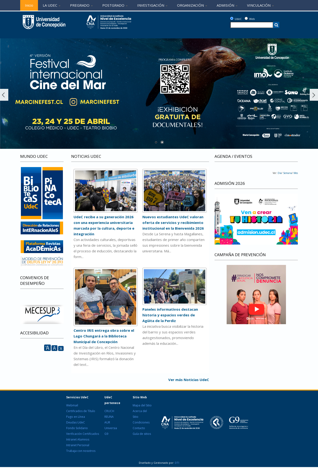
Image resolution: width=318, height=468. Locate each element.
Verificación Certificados (82, 434)
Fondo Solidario (77, 428)
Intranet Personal (77, 445)
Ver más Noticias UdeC (188, 379)
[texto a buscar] (251, 25)
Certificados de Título (80, 411)
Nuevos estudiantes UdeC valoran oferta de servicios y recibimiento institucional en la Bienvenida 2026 (173, 222)
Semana (287, 173)
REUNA (109, 417)
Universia (110, 428)
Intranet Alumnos (77, 439)
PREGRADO (81, 5)
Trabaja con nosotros (80, 451)
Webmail (72, 405)
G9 (106, 434)
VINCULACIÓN (260, 5)
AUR (107, 422)
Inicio (29, 5)
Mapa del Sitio (142, 405)
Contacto (139, 428)
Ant (4, 95)
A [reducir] (61, 348)
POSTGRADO (115, 5)
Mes (295, 173)
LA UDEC (52, 5)
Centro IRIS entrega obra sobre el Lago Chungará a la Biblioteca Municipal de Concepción (104, 336)
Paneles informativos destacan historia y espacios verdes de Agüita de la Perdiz (170, 315)
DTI (176, 462)
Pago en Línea (75, 417)
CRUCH (109, 411)
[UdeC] (231, 18)
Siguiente (314, 95)
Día (279, 173)
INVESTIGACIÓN (152, 5)
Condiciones (141, 422)
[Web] (246, 18)
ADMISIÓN (227, 5)
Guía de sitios (142, 434)
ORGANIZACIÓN (192, 5)
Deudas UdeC (75, 422)
